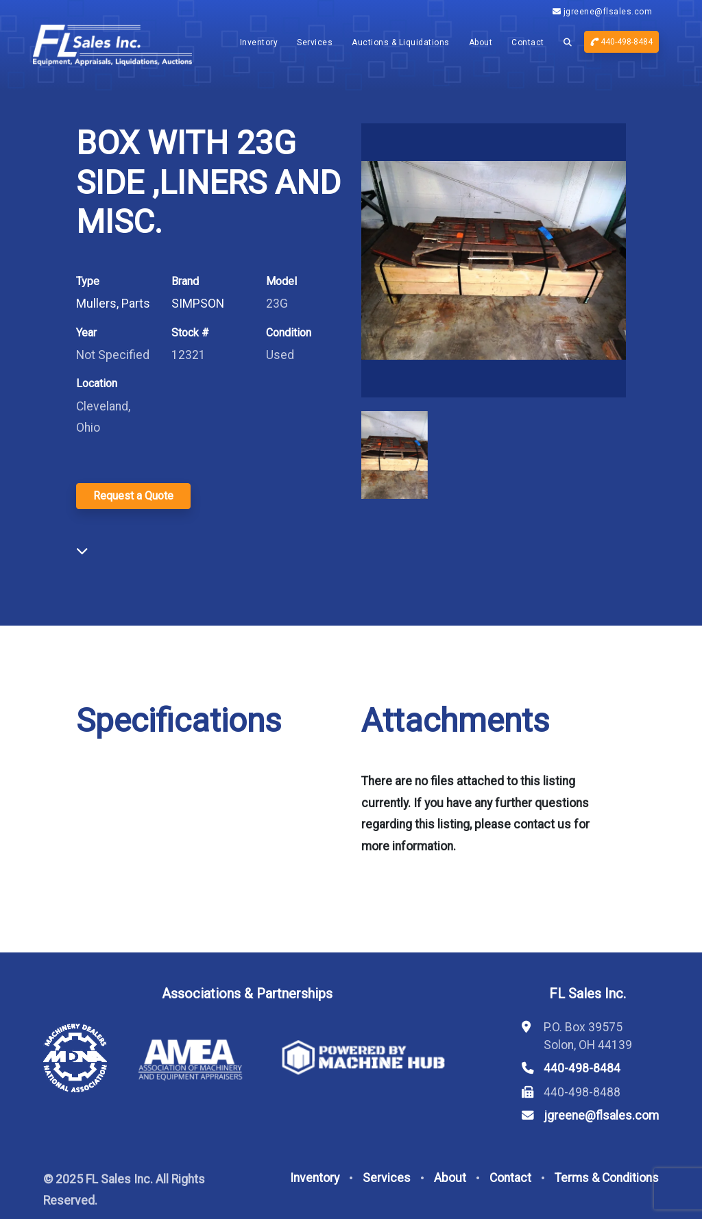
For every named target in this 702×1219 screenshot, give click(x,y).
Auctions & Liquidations (401, 42)
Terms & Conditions (607, 1178)
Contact (527, 42)
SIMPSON (197, 303)
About (481, 42)
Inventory (259, 42)
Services (314, 42)
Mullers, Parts (113, 303)
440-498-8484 (621, 42)
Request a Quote (133, 495)
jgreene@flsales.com (603, 11)
